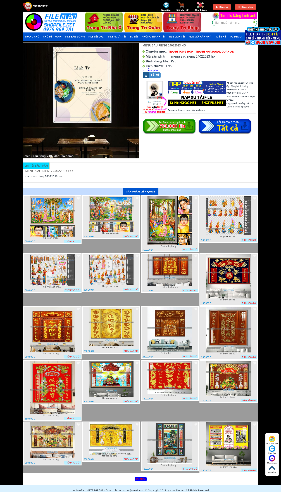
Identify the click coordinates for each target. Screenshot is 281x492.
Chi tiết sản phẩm (36, 165)
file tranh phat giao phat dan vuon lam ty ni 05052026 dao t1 (111, 233)
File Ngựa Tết (117, 36)
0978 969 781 (272, 440)
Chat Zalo (272, 449)
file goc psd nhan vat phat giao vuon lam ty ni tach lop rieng (111, 286)
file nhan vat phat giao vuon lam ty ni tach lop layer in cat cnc (52, 287)
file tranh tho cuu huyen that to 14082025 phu (229, 353)
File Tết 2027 (96, 36)
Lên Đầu (272, 469)
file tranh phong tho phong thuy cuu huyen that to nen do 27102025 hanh (52, 415)
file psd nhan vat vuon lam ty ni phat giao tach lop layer (229, 236)
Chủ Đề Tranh (52, 36)
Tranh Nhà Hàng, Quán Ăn (215, 51)
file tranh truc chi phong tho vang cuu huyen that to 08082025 (111, 347)
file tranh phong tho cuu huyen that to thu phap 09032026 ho (170, 287)
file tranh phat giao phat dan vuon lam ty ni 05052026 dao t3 (52, 238)
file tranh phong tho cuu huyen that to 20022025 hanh (170, 465)
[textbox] (234, 22)
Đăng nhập (245, 6)
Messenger (272, 459)
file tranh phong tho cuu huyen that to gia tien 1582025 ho (111, 456)
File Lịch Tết (177, 36)
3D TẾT (134, 36)
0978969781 (36, 6)
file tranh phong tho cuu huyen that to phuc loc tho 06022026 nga (229, 299)
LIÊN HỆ (221, 36)
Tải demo (236, 36)
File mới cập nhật (201, 36)
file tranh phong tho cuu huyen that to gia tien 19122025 (52, 459)
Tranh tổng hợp (180, 51)
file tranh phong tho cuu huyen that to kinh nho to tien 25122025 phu (229, 397)
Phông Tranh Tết (153, 36)
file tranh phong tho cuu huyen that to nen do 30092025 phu (170, 395)
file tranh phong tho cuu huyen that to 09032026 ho (52, 353)
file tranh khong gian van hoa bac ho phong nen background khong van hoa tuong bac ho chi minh (229, 467)
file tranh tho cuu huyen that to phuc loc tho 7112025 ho (170, 353)
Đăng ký (222, 6)
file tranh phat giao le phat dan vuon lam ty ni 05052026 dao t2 (170, 246)
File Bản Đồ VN (75, 36)
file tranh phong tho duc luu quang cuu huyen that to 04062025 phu (111, 398)
